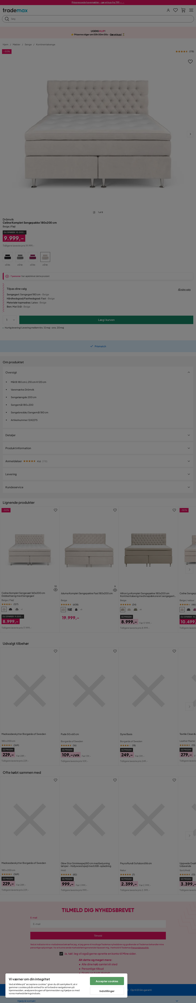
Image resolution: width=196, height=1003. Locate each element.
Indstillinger (107, 991)
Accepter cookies (107, 981)
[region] (66, 985)
